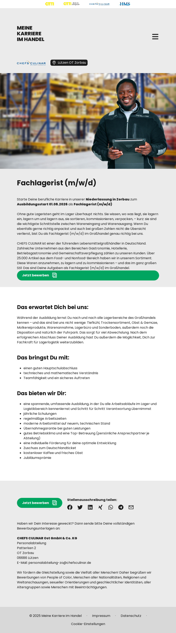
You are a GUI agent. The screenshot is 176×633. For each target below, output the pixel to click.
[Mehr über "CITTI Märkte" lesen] (71, 4)
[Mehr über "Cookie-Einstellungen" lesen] (88, 624)
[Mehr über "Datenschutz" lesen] (131, 617)
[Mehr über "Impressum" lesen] (101, 617)
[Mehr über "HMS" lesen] (125, 4)
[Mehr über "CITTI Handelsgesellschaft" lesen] (49, 4)
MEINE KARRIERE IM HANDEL (30, 33)
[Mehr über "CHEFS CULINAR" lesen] (99, 4)
